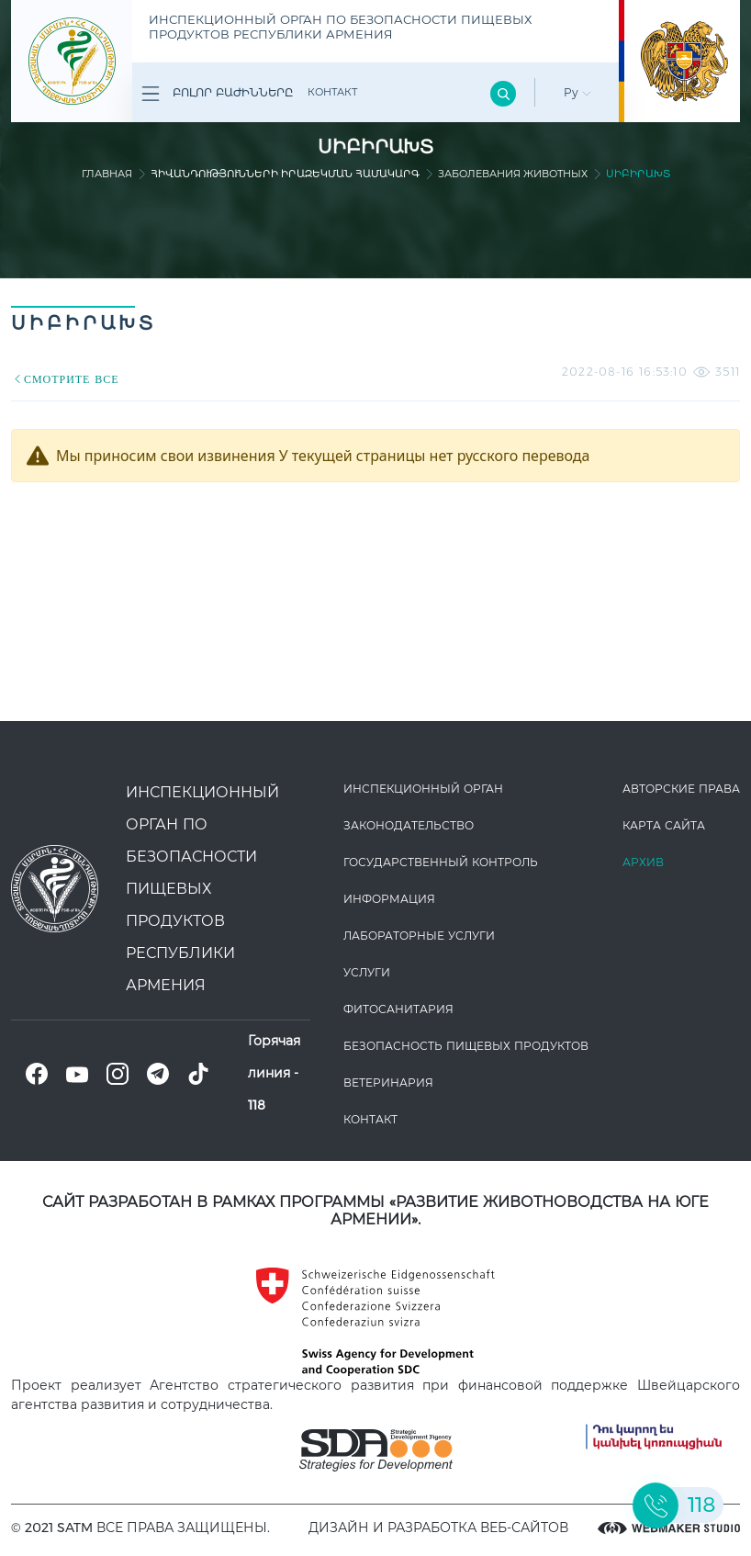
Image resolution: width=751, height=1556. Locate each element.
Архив (643, 862)
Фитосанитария (398, 1009)
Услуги (366, 972)
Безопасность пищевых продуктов (465, 1046)
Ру (577, 92)
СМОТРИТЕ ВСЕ (65, 379)
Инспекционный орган (423, 788)
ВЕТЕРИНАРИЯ (388, 1082)
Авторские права (681, 788)
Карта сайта (663, 825)
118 (256, 1105)
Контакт (332, 91)
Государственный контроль (440, 862)
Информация (389, 899)
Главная (107, 173)
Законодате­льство (408, 825)
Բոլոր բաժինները (217, 94)
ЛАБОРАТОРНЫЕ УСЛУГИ (419, 935)
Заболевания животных (513, 173)
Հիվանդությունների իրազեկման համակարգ (285, 173)
